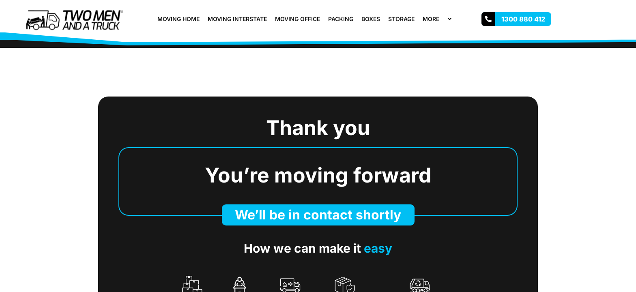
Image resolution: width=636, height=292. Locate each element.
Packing (340, 18)
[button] (442, 19)
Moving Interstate (237, 18)
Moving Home (178, 18)
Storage (401, 18)
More (438, 19)
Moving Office (297, 18)
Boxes (370, 18)
